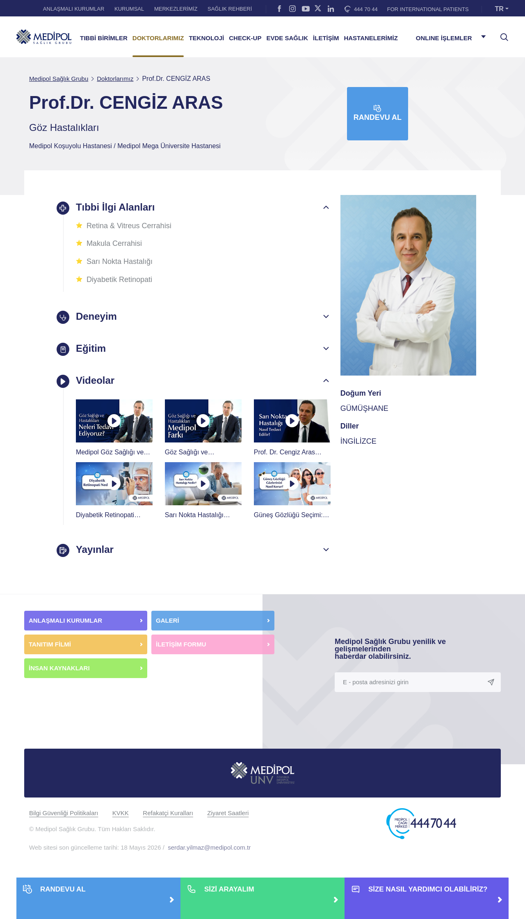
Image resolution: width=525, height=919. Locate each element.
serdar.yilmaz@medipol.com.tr (209, 846)
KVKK (120, 812)
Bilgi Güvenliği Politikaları (63, 812)
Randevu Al (378, 113)
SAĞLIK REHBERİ (230, 9)
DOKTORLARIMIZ (158, 38)
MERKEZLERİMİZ (175, 9)
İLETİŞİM (326, 38)
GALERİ (167, 619)
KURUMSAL (129, 9)
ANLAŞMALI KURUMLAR (74, 9)
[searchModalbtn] (501, 34)
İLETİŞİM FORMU (181, 643)
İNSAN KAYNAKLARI (60, 667)
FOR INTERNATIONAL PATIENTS (428, 9)
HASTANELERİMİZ (370, 38)
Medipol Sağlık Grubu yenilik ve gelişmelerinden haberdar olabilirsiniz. (390, 648)
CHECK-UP (245, 38)
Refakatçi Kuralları (168, 812)
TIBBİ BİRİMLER (104, 38)
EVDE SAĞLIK (287, 38)
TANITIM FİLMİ (50, 643)
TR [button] (499, 8)
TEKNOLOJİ (206, 38)
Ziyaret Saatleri (228, 812)
